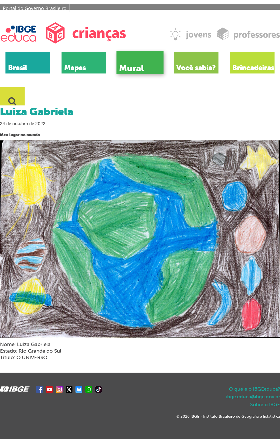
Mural (131, 68)
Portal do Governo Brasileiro (34, 8)
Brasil (17, 67)
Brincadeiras (253, 67)
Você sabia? (196, 67)
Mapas (75, 67)
